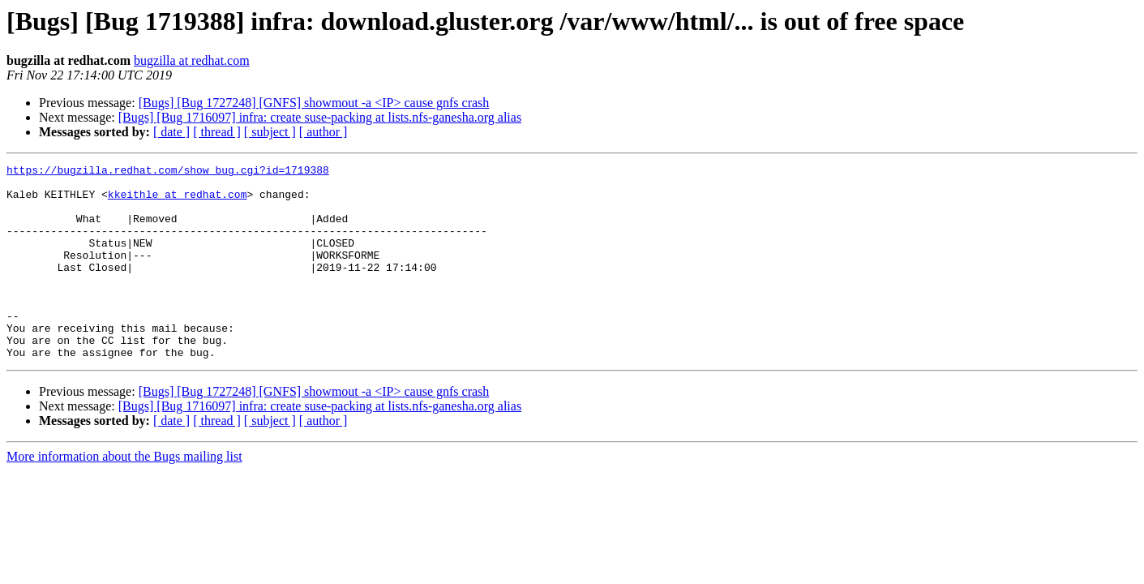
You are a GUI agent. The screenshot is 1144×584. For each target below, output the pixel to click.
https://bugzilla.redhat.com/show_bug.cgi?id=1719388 (167, 172)
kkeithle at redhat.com (177, 201)
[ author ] (323, 132)
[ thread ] (217, 132)
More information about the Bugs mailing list (124, 495)
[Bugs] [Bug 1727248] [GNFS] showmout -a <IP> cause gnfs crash (314, 103)
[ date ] (171, 132)
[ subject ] (270, 132)
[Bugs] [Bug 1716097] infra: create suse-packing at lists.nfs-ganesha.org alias (319, 117)
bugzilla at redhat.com (192, 60)
